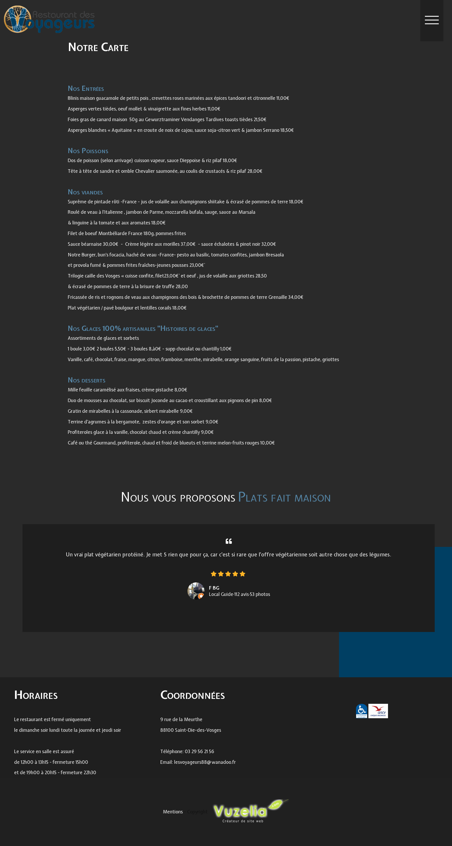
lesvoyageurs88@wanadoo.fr (205, 767)
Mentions (173, 811)
